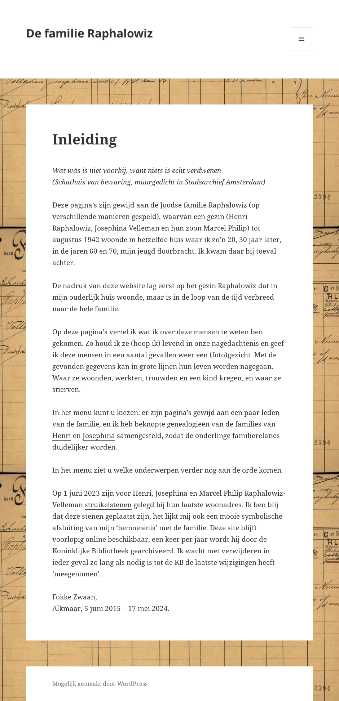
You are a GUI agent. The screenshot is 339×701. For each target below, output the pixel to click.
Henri (61, 435)
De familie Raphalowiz (89, 33)
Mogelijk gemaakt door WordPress (100, 684)
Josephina (99, 435)
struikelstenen (108, 504)
